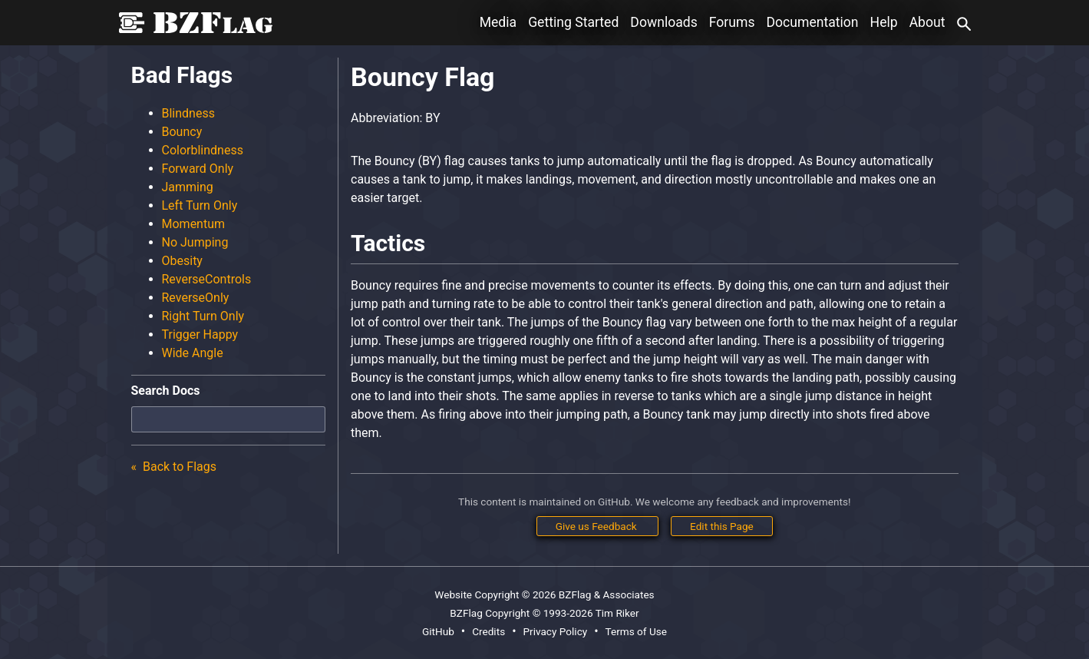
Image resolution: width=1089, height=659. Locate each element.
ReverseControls (207, 279)
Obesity (182, 260)
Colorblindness (202, 150)
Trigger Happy (200, 334)
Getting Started (573, 22)
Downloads (663, 22)
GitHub (438, 631)
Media (498, 22)
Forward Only (198, 168)
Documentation (813, 22)
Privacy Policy (555, 631)
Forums (732, 22)
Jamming (187, 187)
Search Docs (165, 390)
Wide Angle (192, 353)
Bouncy (182, 131)
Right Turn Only (203, 316)
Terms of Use (636, 631)
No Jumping (195, 242)
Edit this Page (722, 526)
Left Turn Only (200, 205)
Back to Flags (178, 466)
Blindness (188, 113)
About (927, 22)
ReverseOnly (195, 297)
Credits (488, 631)
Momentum (194, 224)
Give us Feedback (597, 526)
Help (884, 22)
